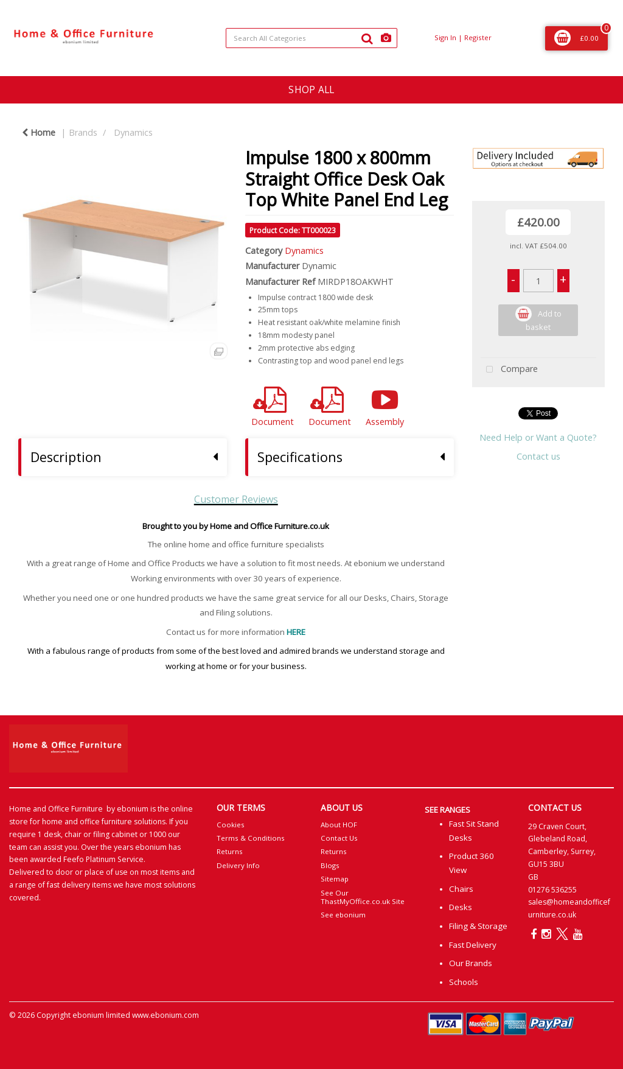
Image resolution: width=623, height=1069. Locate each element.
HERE (296, 631)
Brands (83, 132)
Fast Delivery (472, 944)
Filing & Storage (478, 925)
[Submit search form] (367, 38)
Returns (230, 851)
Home (38, 132)
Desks (460, 907)
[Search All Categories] (311, 38)
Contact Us (339, 838)
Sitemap (335, 878)
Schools (463, 981)
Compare (509, 370)
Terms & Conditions (251, 838)
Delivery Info (238, 865)
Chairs (461, 888)
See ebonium (343, 914)
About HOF (339, 824)
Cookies (231, 824)
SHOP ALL (311, 89)
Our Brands (470, 963)
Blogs (330, 865)
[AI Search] (386, 38)
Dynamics (133, 132)
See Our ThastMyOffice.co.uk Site (363, 897)
